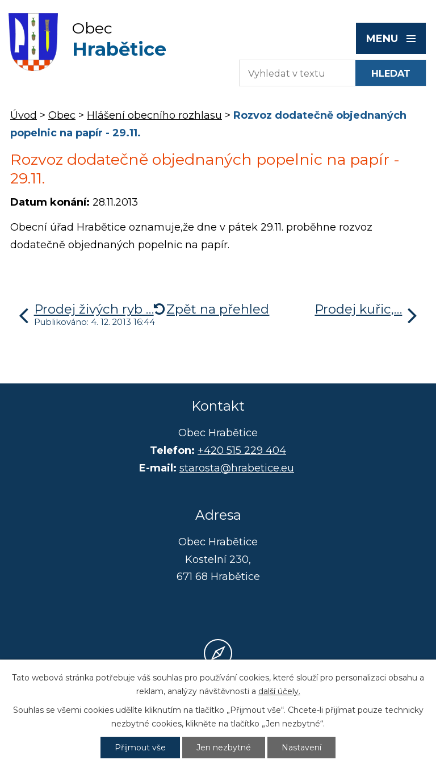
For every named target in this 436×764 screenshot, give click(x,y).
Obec (62, 115)
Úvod (23, 115)
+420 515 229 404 (242, 450)
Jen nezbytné (223, 747)
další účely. (279, 691)
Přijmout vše (140, 747)
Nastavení (301, 747)
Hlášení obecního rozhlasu (154, 115)
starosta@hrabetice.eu (236, 468)
